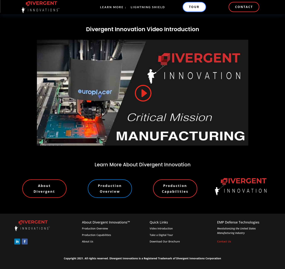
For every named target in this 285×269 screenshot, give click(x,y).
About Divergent (44, 188)
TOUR (194, 7)
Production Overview (110, 188)
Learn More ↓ (113, 7)
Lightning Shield (148, 7)
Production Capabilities (175, 188)
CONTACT (244, 7)
